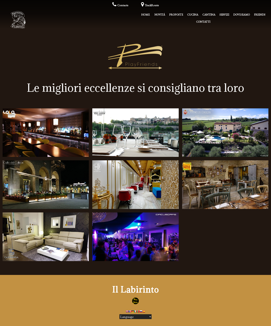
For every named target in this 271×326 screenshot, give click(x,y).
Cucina (192, 14)
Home (145, 14)
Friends (259, 14)
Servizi (224, 14)
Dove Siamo (241, 14)
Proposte (176, 14)
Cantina (208, 14)
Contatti (203, 22)
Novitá (160, 14)
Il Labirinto (135, 289)
